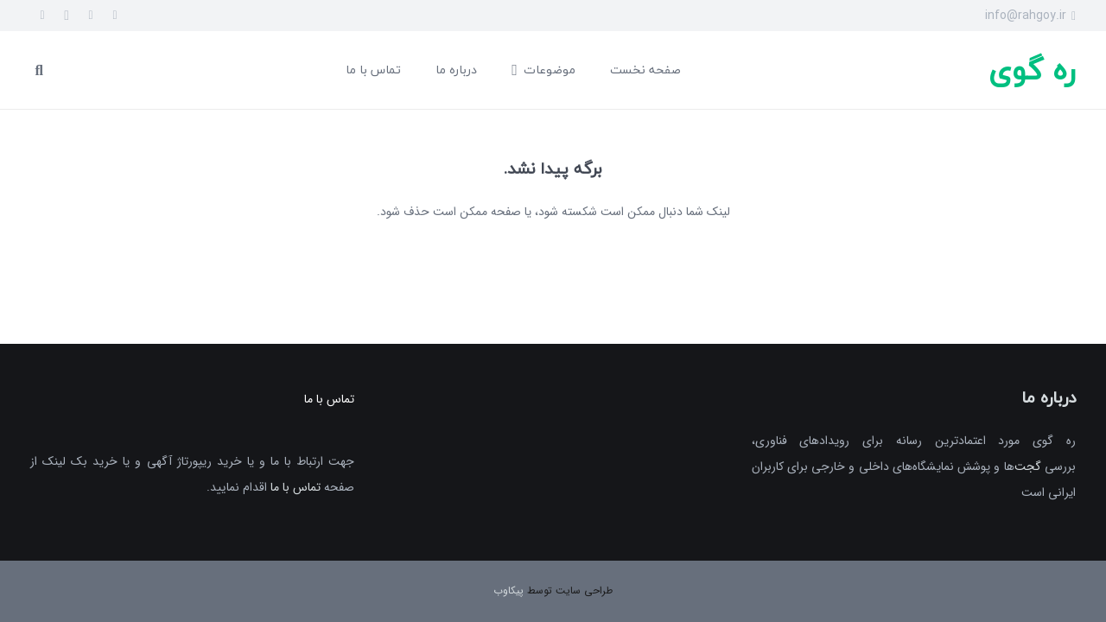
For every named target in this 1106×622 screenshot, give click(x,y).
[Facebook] (115, 15)
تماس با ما (295, 487)
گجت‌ (1027, 466)
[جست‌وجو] (39, 69)
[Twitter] (91, 15)
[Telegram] (42, 15)
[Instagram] (66, 15)
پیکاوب (508, 590)
